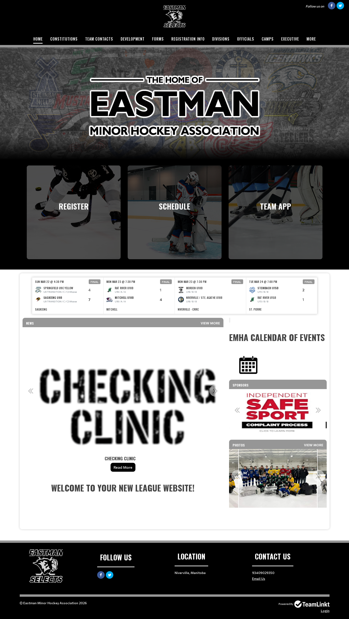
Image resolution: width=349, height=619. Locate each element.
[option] (68, 296)
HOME (38, 39)
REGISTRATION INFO (188, 39)
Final (95, 281)
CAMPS (268, 39)
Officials (245, 39)
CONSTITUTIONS (64, 39)
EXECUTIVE (290, 39)
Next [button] (215, 391)
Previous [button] (31, 391)
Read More (123, 467)
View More (210, 323)
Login (325, 611)
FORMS (158, 39)
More (311, 39)
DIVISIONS (221, 39)
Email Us (258, 579)
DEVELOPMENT (133, 39)
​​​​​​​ (248, 364)
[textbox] (123, 503)
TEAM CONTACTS (99, 39)
